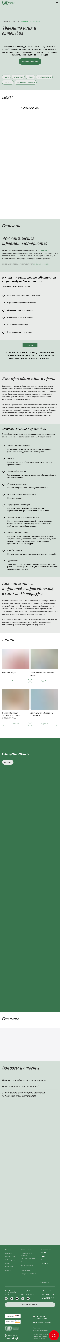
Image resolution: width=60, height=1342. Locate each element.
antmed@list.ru (26, 1291)
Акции (30, 76)
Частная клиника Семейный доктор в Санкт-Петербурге (12, 1337)
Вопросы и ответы (25, 82)
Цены (6, 76)
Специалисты (44, 76)
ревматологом (43, 251)
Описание (18, 76)
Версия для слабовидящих (42, 1317)
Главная (5, 21)
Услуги (14, 21)
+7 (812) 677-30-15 (27, 1294)
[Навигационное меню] (57, 3)
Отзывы (8, 82)
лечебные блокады (41, 264)
